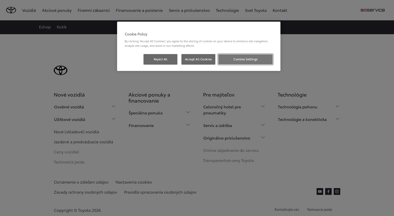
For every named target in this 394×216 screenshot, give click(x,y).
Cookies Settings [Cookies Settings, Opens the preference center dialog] (245, 59)
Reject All (160, 59)
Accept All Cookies (198, 59)
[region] (198, 46)
